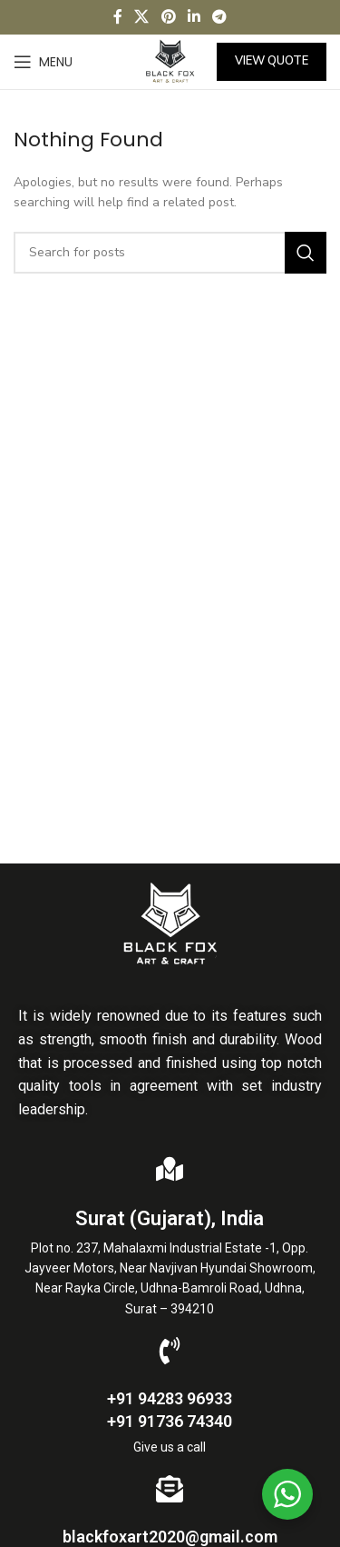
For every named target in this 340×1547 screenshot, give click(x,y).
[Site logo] (170, 60)
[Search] (170, 253)
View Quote (271, 61)
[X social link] (142, 17)
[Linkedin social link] (193, 17)
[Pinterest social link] (168, 17)
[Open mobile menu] (43, 62)
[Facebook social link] (117, 17)
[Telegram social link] (219, 17)
